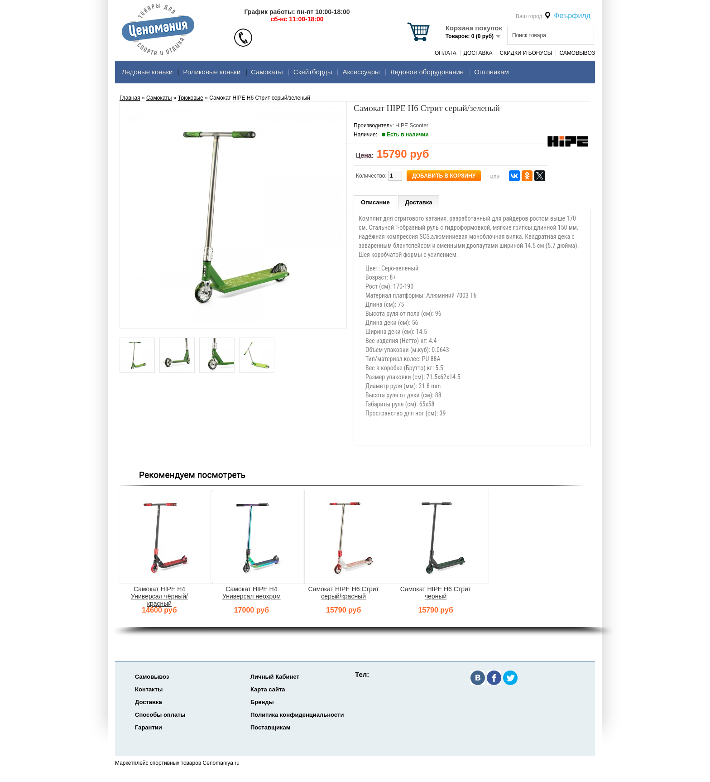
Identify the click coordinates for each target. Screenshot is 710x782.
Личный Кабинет (274, 676)
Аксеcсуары (360, 72)
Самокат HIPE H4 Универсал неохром (251, 592)
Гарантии (148, 727)
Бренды (262, 702)
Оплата (445, 53)
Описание (375, 202)
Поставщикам (270, 727)
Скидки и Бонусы (525, 53)
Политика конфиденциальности (297, 714)
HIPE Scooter (411, 125)
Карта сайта (267, 689)
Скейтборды (312, 72)
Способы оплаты (160, 714)
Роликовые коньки (211, 72)
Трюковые (190, 98)
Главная (130, 98)
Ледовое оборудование (427, 72)
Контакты (149, 689)
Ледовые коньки (147, 72)
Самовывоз (577, 53)
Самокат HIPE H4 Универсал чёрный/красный (159, 596)
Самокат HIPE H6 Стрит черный (435, 592)
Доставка (478, 53)
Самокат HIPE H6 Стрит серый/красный (343, 592)
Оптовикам (491, 72)
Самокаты (267, 72)
